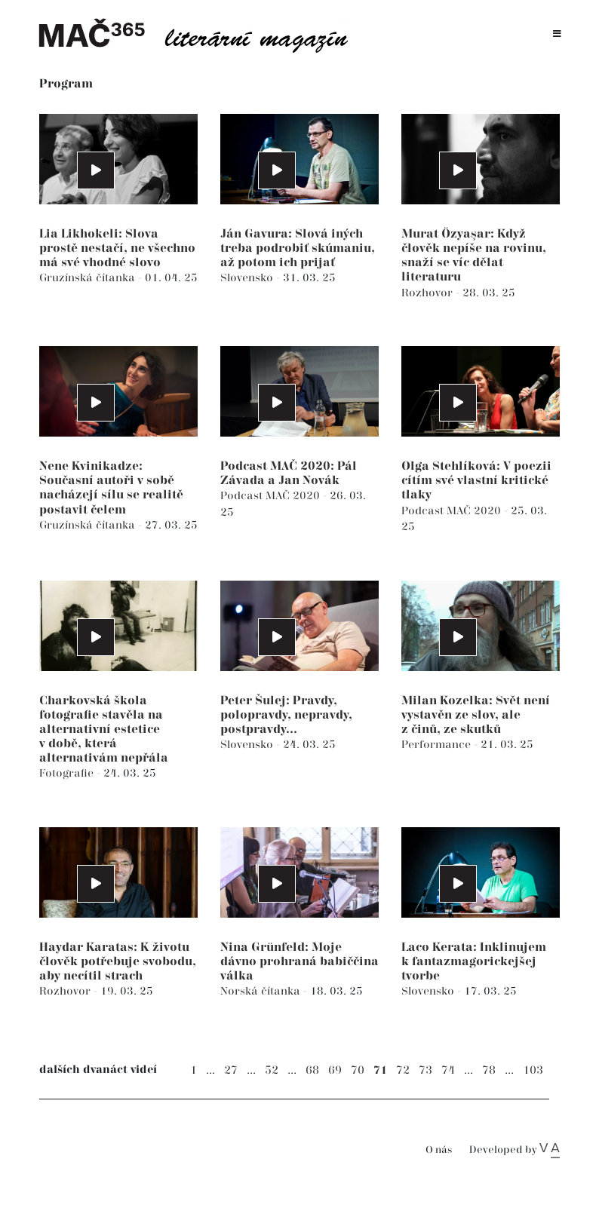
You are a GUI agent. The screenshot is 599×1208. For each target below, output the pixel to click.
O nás (438, 1150)
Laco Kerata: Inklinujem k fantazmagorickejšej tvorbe (473, 962)
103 (533, 1070)
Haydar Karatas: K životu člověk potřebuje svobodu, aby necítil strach (117, 962)
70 (357, 1070)
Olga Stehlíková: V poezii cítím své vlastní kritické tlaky (476, 480)
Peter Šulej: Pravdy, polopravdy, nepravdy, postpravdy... (286, 715)
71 (380, 1070)
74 (448, 1070)
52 (271, 1070)
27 (231, 1070)
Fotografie (68, 773)
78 (489, 1070)
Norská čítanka (261, 991)
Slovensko (248, 278)
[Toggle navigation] (557, 34)
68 (312, 1070)
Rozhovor (428, 293)
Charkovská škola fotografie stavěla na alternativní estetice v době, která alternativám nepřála (103, 729)
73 (425, 1070)
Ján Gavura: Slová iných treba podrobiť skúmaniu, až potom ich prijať (297, 248)
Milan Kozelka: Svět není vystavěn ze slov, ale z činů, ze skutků (475, 715)
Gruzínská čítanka (88, 278)
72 (403, 1070)
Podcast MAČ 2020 (271, 495)
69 (335, 1070)
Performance (437, 744)
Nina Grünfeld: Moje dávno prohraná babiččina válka (299, 962)
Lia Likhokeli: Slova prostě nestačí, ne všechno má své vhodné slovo (117, 248)
